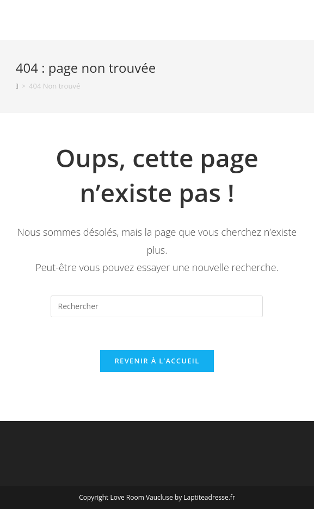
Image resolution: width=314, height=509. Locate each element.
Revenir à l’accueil (156, 361)
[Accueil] (17, 86)
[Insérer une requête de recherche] (157, 306)
